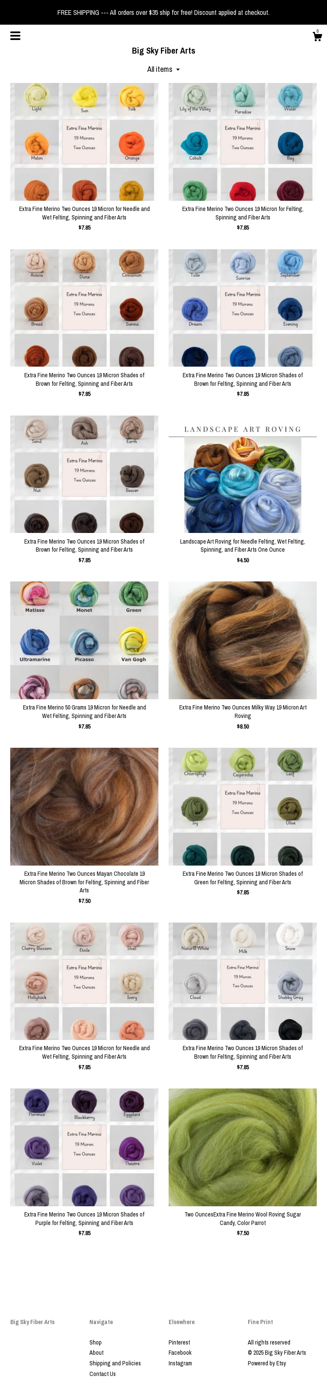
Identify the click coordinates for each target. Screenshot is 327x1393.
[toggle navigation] (15, 35)
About (96, 1352)
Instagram (180, 1363)
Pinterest (179, 1342)
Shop (95, 1342)
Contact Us (102, 1374)
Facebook (180, 1352)
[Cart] (317, 37)
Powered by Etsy (267, 1363)
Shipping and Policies (115, 1363)
